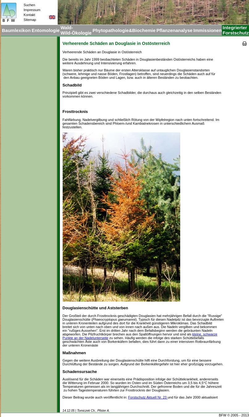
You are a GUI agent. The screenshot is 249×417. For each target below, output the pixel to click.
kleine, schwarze (204, 334)
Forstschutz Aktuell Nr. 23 (148, 397)
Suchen (29, 5)
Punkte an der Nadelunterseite (86, 338)
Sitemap (30, 20)
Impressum (32, 10)
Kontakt (29, 15)
